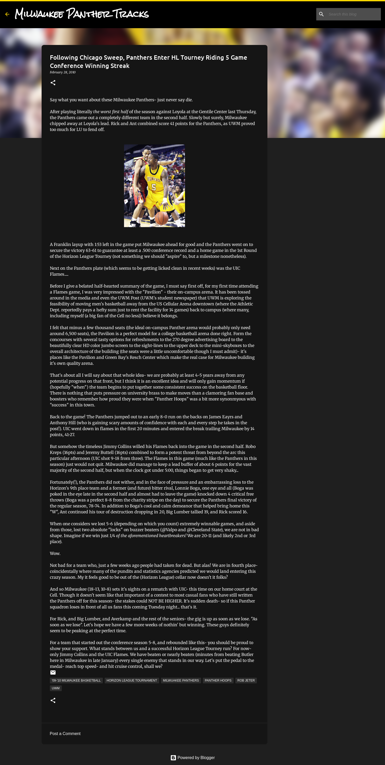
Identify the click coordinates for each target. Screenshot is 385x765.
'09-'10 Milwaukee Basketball (76, 680)
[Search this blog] (354, 14)
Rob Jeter (246, 680)
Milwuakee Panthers (181, 680)
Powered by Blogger (192, 757)
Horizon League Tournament (132, 680)
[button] (53, 83)
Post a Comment (65, 733)
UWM (56, 688)
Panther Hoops (218, 680)
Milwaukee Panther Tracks (81, 14)
